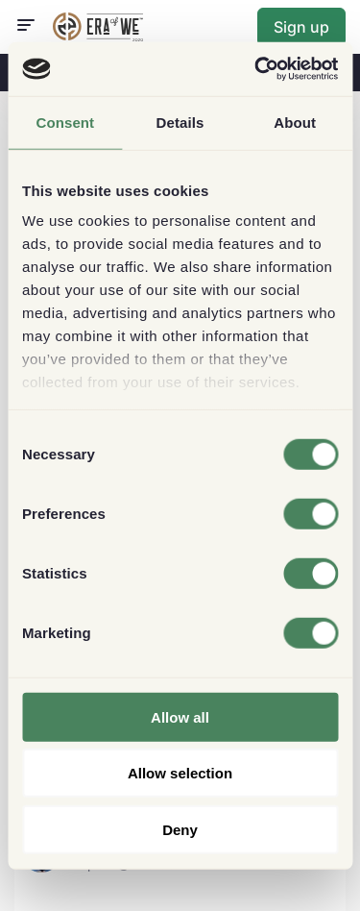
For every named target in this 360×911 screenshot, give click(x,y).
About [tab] (295, 121)
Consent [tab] (65, 121)
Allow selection (180, 773)
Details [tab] (180, 121)
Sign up (301, 27)
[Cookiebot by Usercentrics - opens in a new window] (256, 69)
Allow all (180, 716)
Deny (180, 829)
